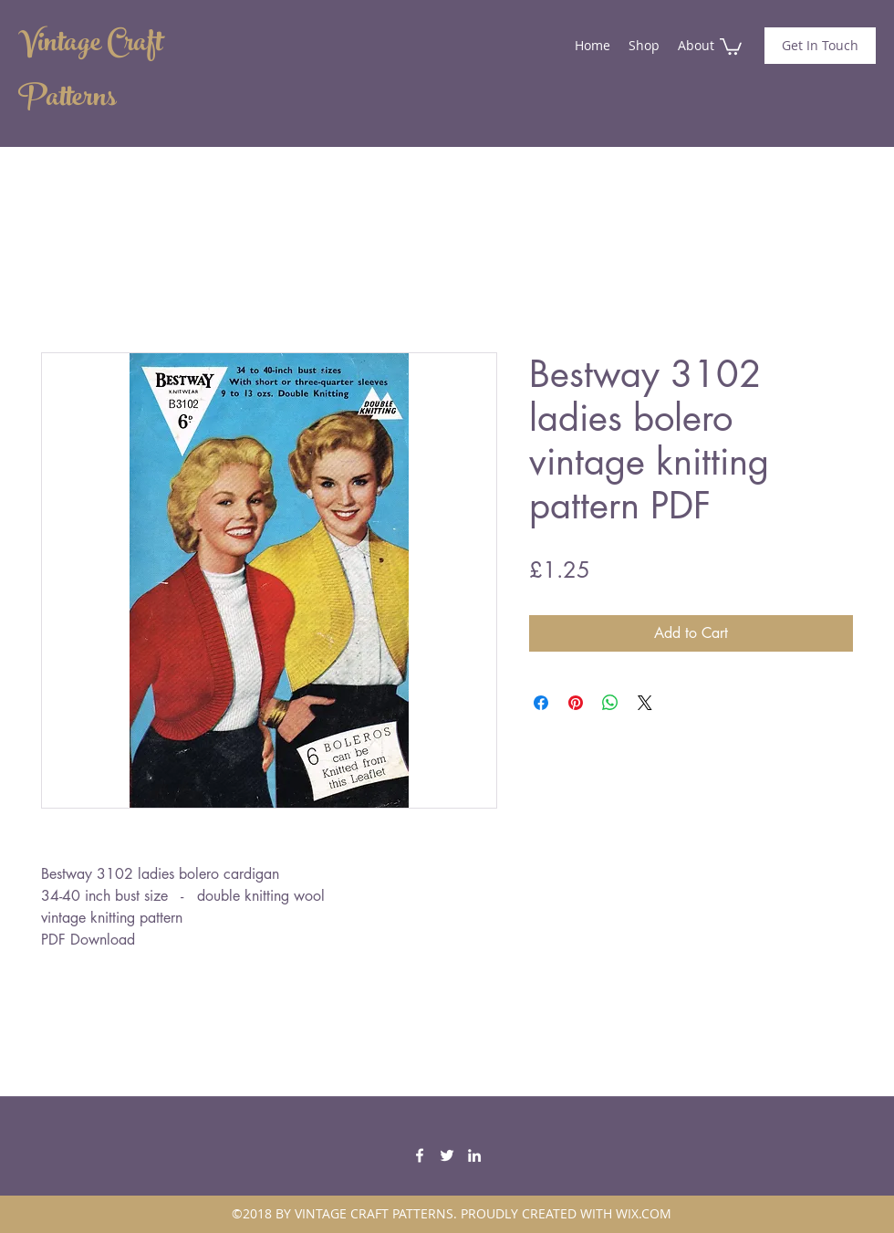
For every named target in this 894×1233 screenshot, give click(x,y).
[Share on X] (645, 703)
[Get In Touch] (820, 45)
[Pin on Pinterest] (576, 703)
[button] (731, 46)
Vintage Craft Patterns (90, 73)
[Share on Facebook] (541, 703)
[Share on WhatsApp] (610, 703)
